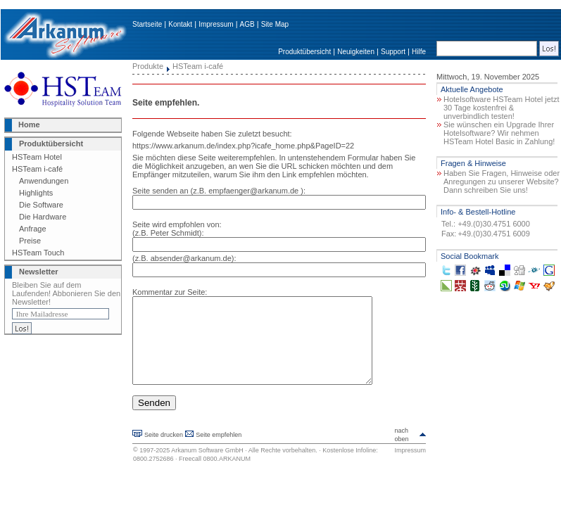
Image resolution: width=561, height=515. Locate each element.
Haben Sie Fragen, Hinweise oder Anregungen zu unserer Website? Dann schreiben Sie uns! (501, 181)
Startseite (147, 24)
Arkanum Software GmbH (207, 467)
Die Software (41, 205)
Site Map (275, 24)
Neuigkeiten (355, 52)
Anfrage (32, 228)
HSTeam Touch (38, 252)
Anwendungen (43, 181)
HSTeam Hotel (37, 157)
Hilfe (419, 52)
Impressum (215, 24)
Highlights (36, 193)
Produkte (147, 66)
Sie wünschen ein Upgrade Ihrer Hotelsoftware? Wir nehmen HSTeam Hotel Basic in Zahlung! (499, 133)
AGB (247, 24)
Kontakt (180, 24)
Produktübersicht (304, 52)
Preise (30, 240)
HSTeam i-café (37, 169)
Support (393, 52)
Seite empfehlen (218, 451)
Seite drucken (163, 451)
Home (29, 124)
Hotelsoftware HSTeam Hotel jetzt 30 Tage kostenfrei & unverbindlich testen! (501, 107)
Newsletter (38, 271)
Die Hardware (42, 216)
